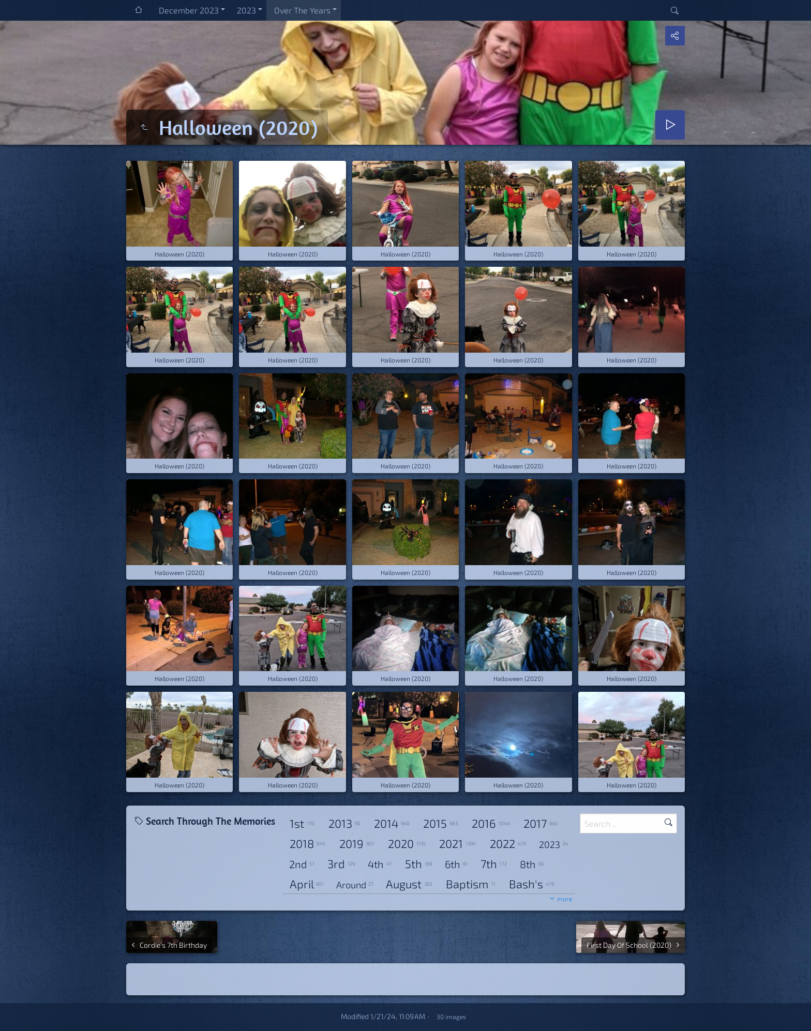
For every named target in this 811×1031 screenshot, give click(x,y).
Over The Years (302, 10)
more (564, 898)
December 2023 (189, 10)
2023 (246, 10)
